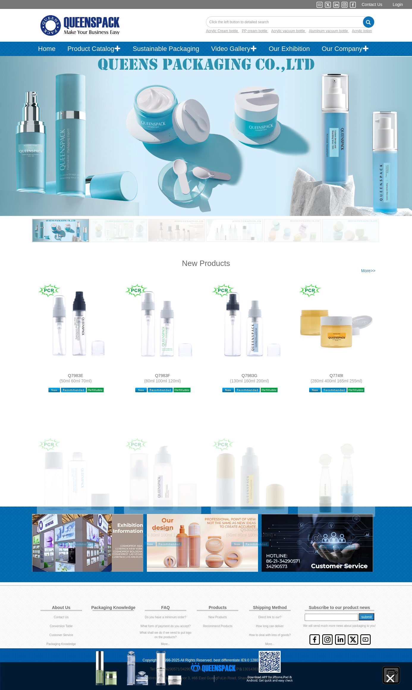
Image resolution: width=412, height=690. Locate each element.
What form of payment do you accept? (165, 626)
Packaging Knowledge (61, 644)
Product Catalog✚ (94, 48)
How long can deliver (270, 626)
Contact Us (372, 4)
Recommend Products (217, 626)
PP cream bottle (255, 31)
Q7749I (336, 375)
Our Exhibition (289, 48)
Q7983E (75, 375)
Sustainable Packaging (166, 48)
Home (47, 48)
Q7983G (249, 375)
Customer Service (61, 635)
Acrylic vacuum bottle (288, 31)
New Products (217, 617)
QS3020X (249, 548)
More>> (368, 270)
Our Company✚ (345, 48)
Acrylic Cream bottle (222, 31)
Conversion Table (61, 626)
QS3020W (162, 548)
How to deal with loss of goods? (270, 635)
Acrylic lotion (362, 31)
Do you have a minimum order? (165, 617)
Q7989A (75, 548)
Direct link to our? (270, 617)
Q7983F (162, 375)
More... (165, 644)
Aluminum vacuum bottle (329, 31)
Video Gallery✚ (234, 48)
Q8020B (336, 548)
